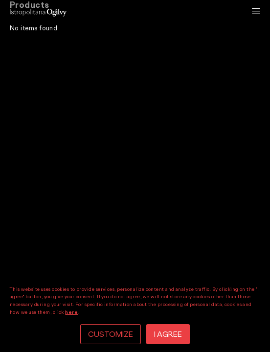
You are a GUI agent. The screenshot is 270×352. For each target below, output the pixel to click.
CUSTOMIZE (110, 334)
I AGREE (168, 334)
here (71, 312)
